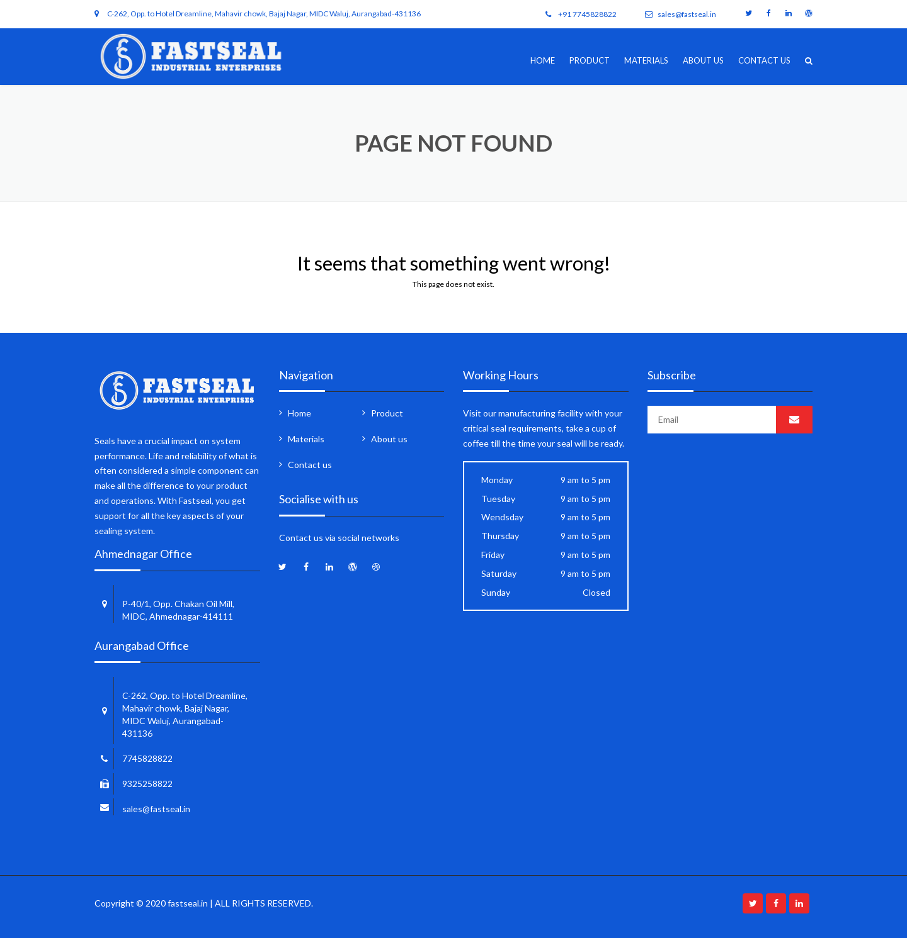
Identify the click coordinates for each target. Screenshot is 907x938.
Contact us (764, 60)
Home (542, 60)
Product (589, 60)
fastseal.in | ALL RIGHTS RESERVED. (240, 903)
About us (703, 60)
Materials (646, 60)
